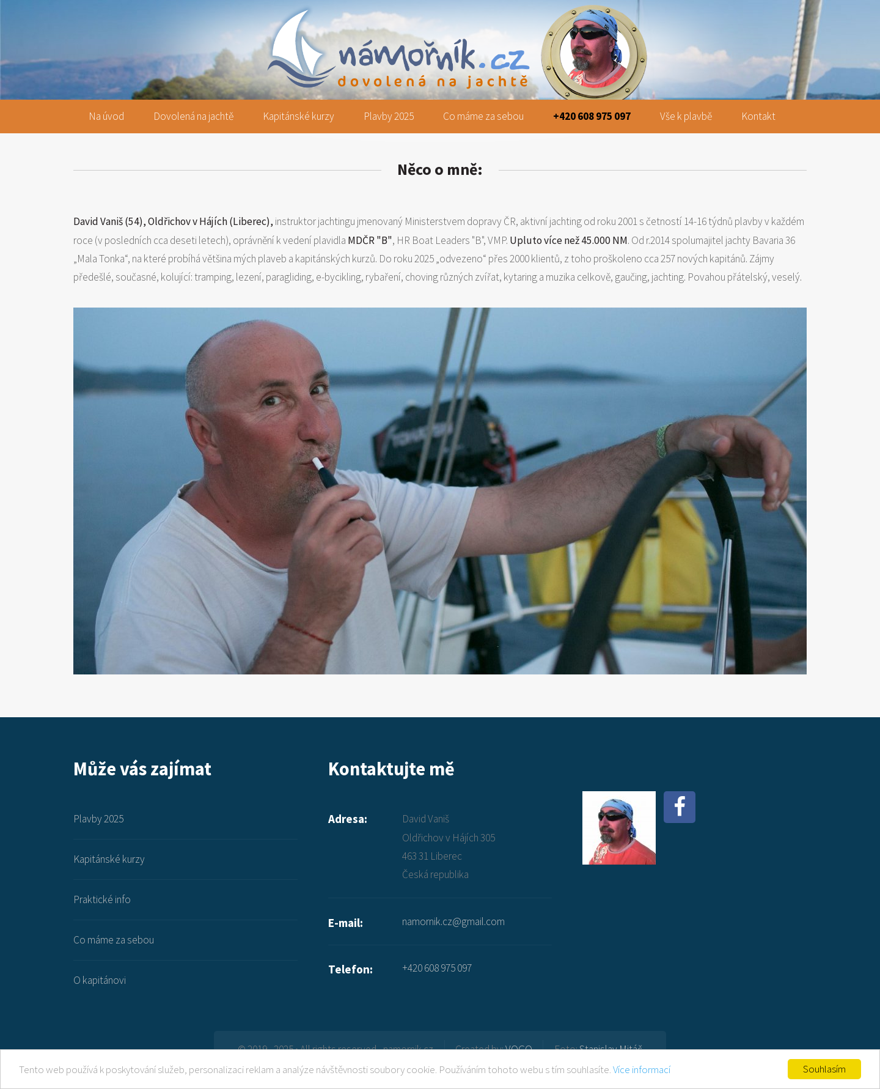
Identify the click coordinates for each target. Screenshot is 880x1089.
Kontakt (758, 116)
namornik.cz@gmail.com (453, 921)
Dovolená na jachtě (193, 116)
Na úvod (106, 116)
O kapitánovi (99, 980)
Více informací (641, 1069)
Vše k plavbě (686, 116)
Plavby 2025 (389, 116)
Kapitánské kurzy (298, 116)
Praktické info (102, 899)
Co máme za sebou (483, 116)
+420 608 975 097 (592, 116)
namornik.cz (440, 19)
